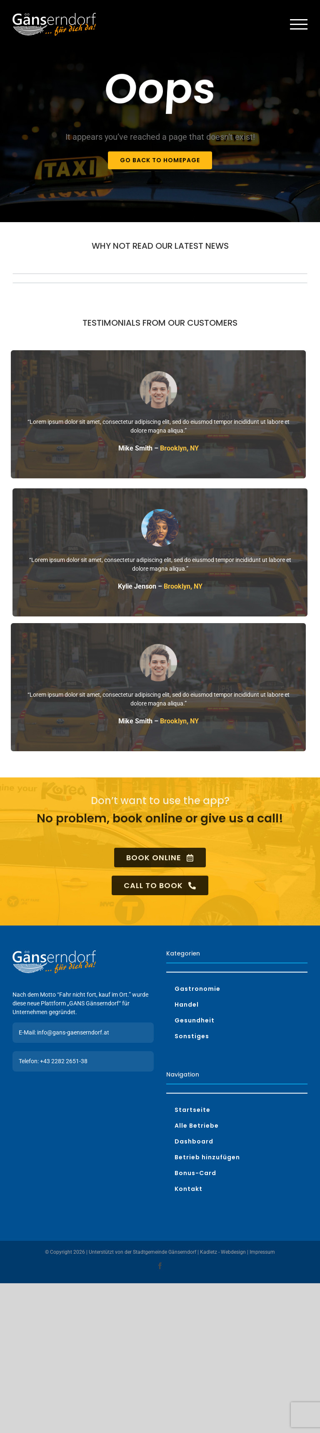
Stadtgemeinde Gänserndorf (164, 1252)
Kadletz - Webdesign (223, 1252)
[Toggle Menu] (299, 24)
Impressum (262, 1252)
